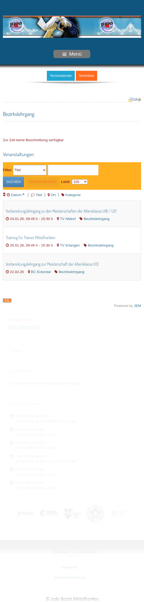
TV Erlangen (70, 245)
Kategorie (73, 194)
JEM (137, 305)
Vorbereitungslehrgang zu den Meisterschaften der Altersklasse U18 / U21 (61, 210)
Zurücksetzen (42, 181)
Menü (72, 54)
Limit (65, 181)
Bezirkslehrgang (96, 218)
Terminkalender (61, 75)
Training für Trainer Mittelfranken (30, 237)
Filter (7, 169)
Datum (17, 194)
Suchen (13, 181)
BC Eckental (41, 271)
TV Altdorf (68, 218)
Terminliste (86, 75)
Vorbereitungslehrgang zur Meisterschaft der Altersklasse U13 (52, 263)
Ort (53, 194)
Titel (39, 194)
